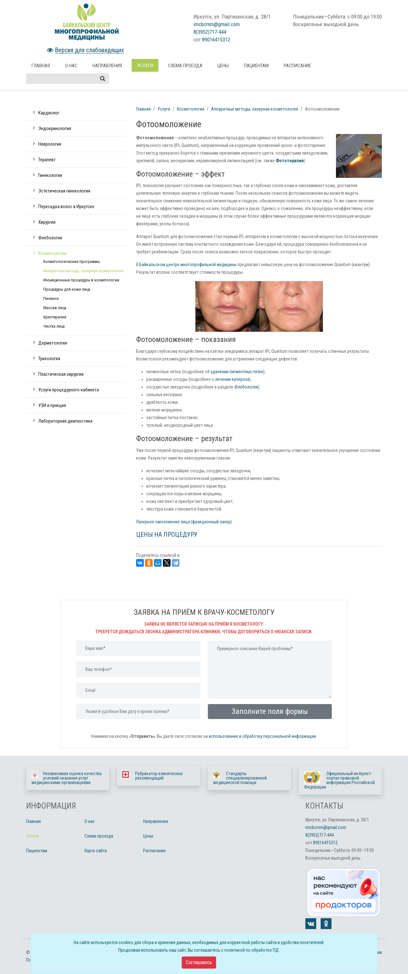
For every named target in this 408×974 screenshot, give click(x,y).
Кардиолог (48, 113)
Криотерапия (54, 317)
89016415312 (216, 39)
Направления (107, 66)
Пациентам (256, 66)
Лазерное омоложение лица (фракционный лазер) (184, 521)
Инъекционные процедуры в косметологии (81, 280)
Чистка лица (54, 326)
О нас (71, 66)
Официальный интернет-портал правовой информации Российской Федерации (339, 780)
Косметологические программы (71, 261)
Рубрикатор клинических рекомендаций (159, 776)
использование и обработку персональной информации (262, 736)
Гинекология (50, 175)
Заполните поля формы (270, 711)
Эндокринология (54, 128)
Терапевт (47, 160)
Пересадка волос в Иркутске (66, 206)
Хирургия (46, 222)
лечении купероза (232, 379)
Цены (223, 66)
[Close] (199, 962)
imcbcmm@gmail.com (216, 24)
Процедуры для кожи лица (66, 289)
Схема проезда (185, 66)
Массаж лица (54, 307)
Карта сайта (95, 850)
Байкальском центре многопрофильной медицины (188, 264)
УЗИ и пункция (52, 405)
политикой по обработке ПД (251, 950)
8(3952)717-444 (209, 32)
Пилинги (51, 298)
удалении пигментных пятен (237, 371)
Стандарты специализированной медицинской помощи (240, 778)
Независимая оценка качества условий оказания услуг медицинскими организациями (67, 778)
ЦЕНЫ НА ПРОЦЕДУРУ (167, 534)
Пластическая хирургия (61, 374)
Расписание (297, 66)
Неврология (49, 144)
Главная (41, 66)
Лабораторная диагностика (65, 421)
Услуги (145, 66)
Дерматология (52, 343)
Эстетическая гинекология (64, 191)
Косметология (52, 253)
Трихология (49, 358)
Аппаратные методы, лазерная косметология (83, 270)
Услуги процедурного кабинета (68, 390)
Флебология (50, 238)
